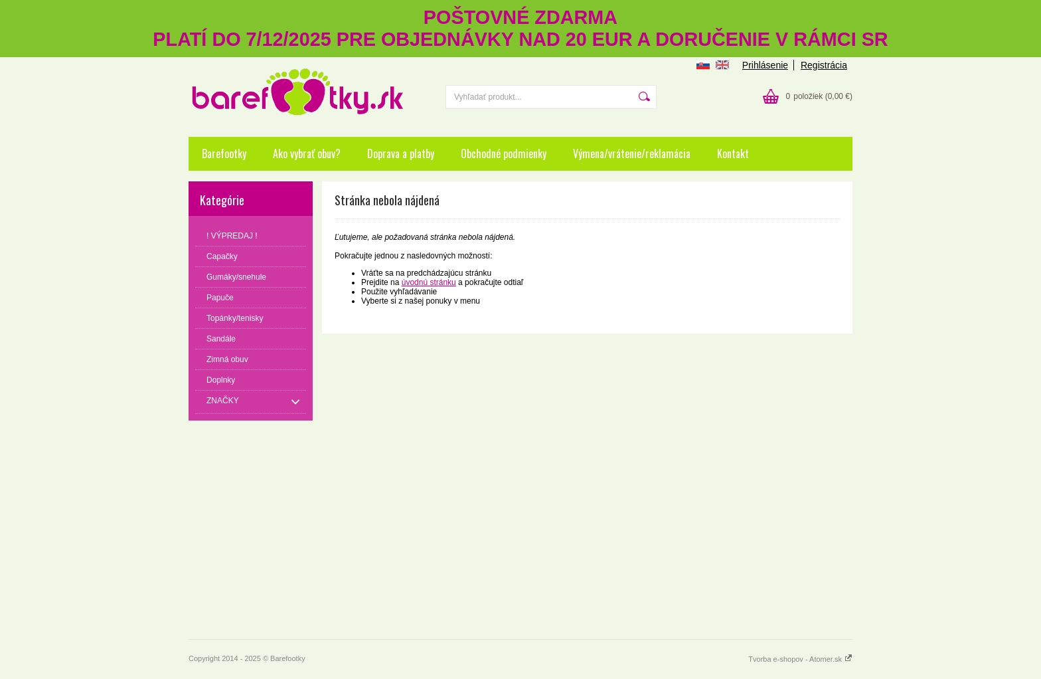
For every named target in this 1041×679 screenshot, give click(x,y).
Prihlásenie (765, 65)
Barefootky (224, 153)
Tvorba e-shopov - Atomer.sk (800, 659)
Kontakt (733, 153)
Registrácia (824, 65)
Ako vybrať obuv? (307, 153)
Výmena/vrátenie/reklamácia (631, 153)
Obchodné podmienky (503, 153)
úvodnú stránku (429, 282)
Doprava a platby (400, 153)
